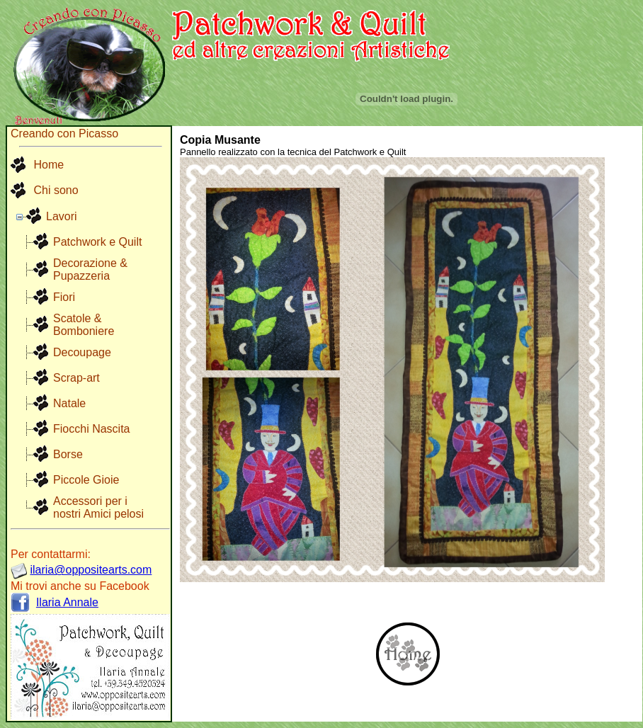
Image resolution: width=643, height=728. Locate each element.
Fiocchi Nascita (91, 429)
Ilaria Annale (67, 602)
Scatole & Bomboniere (83, 324)
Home (37, 165)
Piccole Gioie (86, 480)
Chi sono (45, 191)
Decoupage (82, 352)
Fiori (64, 297)
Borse (68, 454)
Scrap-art (76, 378)
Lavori (61, 216)
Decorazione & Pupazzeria (90, 269)
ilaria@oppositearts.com (91, 570)
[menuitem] (45, 165)
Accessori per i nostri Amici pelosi (98, 507)
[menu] (45, 178)
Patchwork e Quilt (97, 242)
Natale (69, 403)
